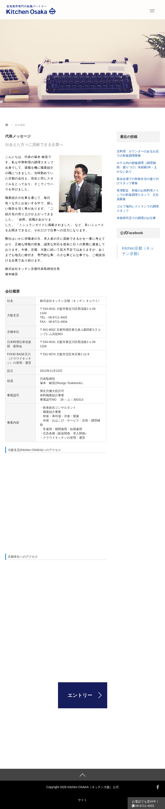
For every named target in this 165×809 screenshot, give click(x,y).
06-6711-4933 (143, 805)
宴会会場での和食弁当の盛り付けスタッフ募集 (138, 181)
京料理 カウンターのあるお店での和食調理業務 (138, 153)
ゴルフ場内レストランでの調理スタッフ (138, 208)
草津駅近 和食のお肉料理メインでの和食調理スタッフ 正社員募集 (138, 195)
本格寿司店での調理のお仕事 (136, 218)
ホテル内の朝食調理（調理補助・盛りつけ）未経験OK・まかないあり (137, 167)
